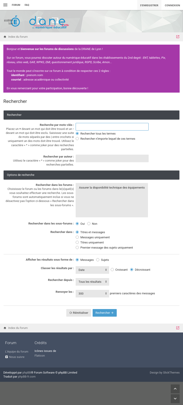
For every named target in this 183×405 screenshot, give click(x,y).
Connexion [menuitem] (172, 5)
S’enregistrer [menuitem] (149, 5)
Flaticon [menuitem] (40, 355)
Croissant (119, 269)
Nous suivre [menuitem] (16, 357)
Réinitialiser (78, 312)
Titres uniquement (90, 242)
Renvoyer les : (65, 291)
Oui (80, 223)
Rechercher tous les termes (96, 133)
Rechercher (105, 312)
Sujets (102, 260)
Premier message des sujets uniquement (104, 247)
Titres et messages (90, 232)
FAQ (27, 5)
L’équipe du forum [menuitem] (16, 351)
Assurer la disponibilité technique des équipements (112, 187)
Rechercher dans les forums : (55, 185)
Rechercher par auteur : (58, 156)
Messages (85, 260)
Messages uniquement (93, 237)
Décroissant (140, 269)
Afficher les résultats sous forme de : (50, 259)
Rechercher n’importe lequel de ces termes (105, 138)
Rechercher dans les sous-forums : (51, 223)
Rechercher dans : (62, 232)
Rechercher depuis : (61, 280)
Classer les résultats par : (57, 268)
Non (92, 223)
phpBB (27, 372)
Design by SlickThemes (165, 372)
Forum (16, 5)
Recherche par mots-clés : (57, 125)
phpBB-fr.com (27, 376)
